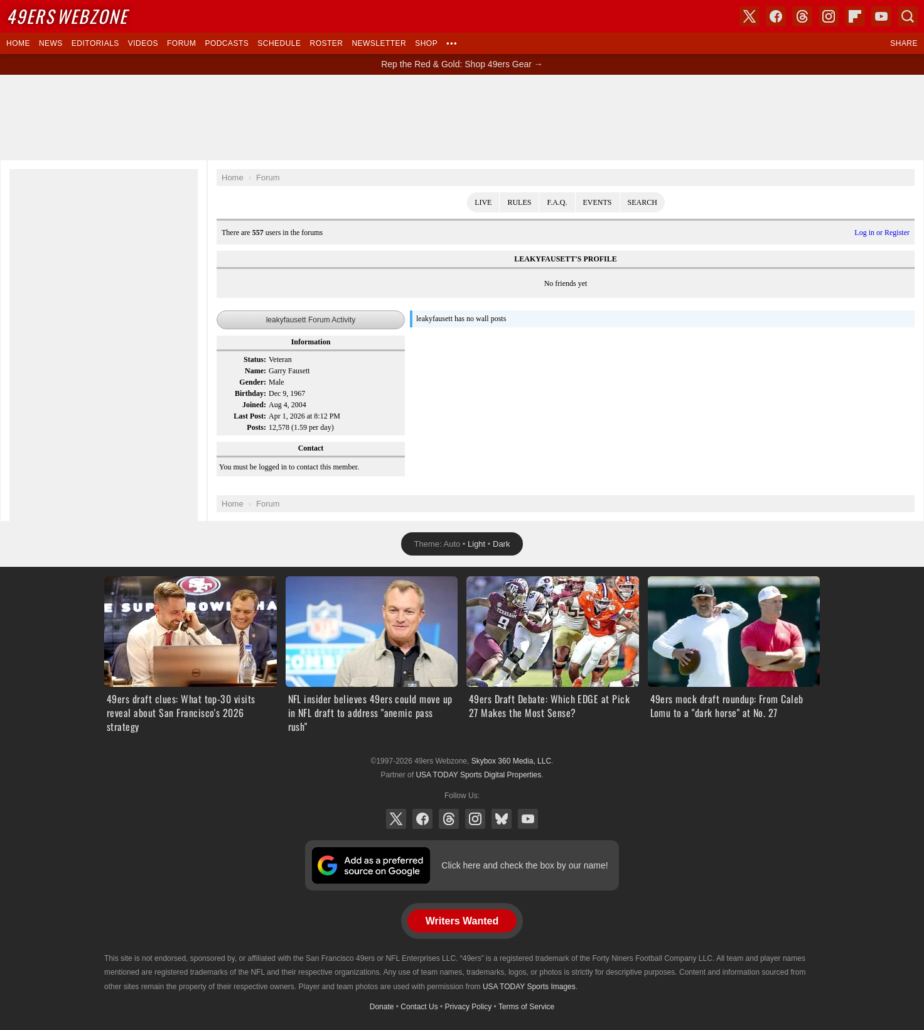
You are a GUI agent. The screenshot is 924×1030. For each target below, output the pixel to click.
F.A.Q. (557, 202)
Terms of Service (526, 1006)
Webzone (66, 16)
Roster (326, 43)
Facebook (422, 819)
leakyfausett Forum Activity (311, 319)
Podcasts (227, 43)
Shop (426, 43)
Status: (255, 359)
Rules (519, 202)
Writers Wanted (462, 921)
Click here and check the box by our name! (524, 865)
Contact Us (419, 1006)
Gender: (252, 382)
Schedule (279, 43)
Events (597, 202)
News (51, 43)
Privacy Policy (468, 1006)
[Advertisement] (462, 117)
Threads (449, 819)
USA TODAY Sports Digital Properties (478, 774)
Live (483, 202)
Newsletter (379, 43)
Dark (501, 544)
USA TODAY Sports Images (529, 986)
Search (642, 202)
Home (18, 43)
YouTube (528, 819)
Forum (181, 43)
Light (476, 544)
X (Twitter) (396, 819)
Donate (382, 1006)
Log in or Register (882, 232)
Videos (143, 43)
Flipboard (855, 16)
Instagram (475, 819)
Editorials (95, 43)
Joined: (254, 404)
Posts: (256, 427)
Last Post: (250, 416)
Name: (255, 370)
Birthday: (250, 393)
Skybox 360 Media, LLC (511, 761)
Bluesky (502, 819)
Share (904, 43)
